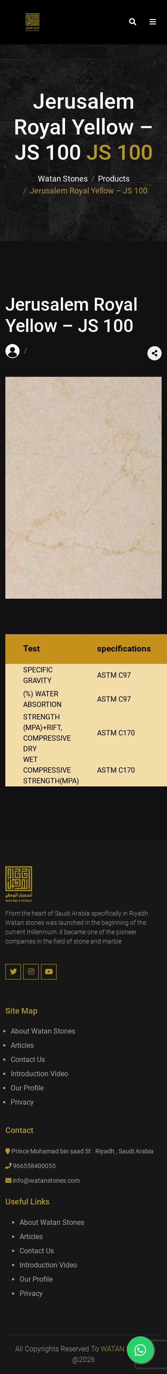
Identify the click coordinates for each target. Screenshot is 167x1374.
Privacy (22, 1102)
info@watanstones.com (46, 1180)
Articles (22, 1045)
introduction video (39, 1074)
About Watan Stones (43, 1031)
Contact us (28, 1059)
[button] (153, 22)
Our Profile (27, 1088)
